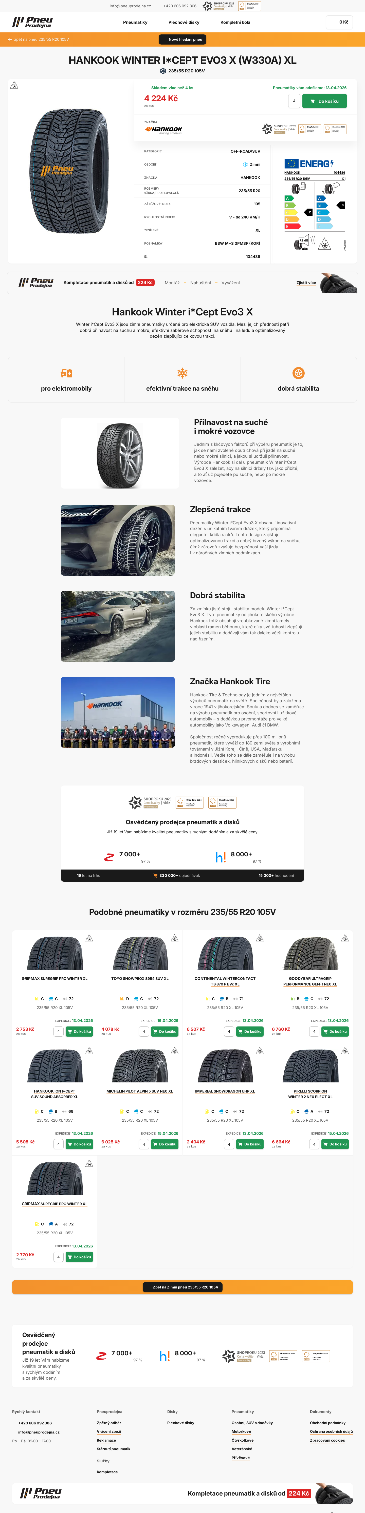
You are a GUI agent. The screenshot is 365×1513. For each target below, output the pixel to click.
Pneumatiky (132, 22)
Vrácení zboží (108, 1415)
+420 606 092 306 (36, 1406)
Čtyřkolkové (240, 1424)
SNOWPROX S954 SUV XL (140, 976)
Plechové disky (183, 22)
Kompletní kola (237, 22)
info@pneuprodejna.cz (130, 6)
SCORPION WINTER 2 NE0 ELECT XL (310, 1092)
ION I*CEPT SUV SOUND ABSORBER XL (54, 1092)
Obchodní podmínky (326, 1406)
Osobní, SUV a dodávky (251, 1406)
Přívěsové (238, 1441)
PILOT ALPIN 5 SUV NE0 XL (140, 1089)
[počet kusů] (294, 101)
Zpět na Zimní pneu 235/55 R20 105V (182, 1285)
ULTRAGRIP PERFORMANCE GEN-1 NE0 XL (310, 979)
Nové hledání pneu (182, 39)
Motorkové (239, 1415)
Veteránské (240, 1432)
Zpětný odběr (107, 1406)
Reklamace (105, 1424)
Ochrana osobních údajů (330, 1415)
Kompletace (106, 1455)
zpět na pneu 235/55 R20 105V (38, 39)
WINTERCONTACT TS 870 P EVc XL (225, 979)
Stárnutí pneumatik (113, 1432)
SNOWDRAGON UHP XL (225, 1089)
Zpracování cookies (326, 1424)
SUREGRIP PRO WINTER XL (54, 976)
